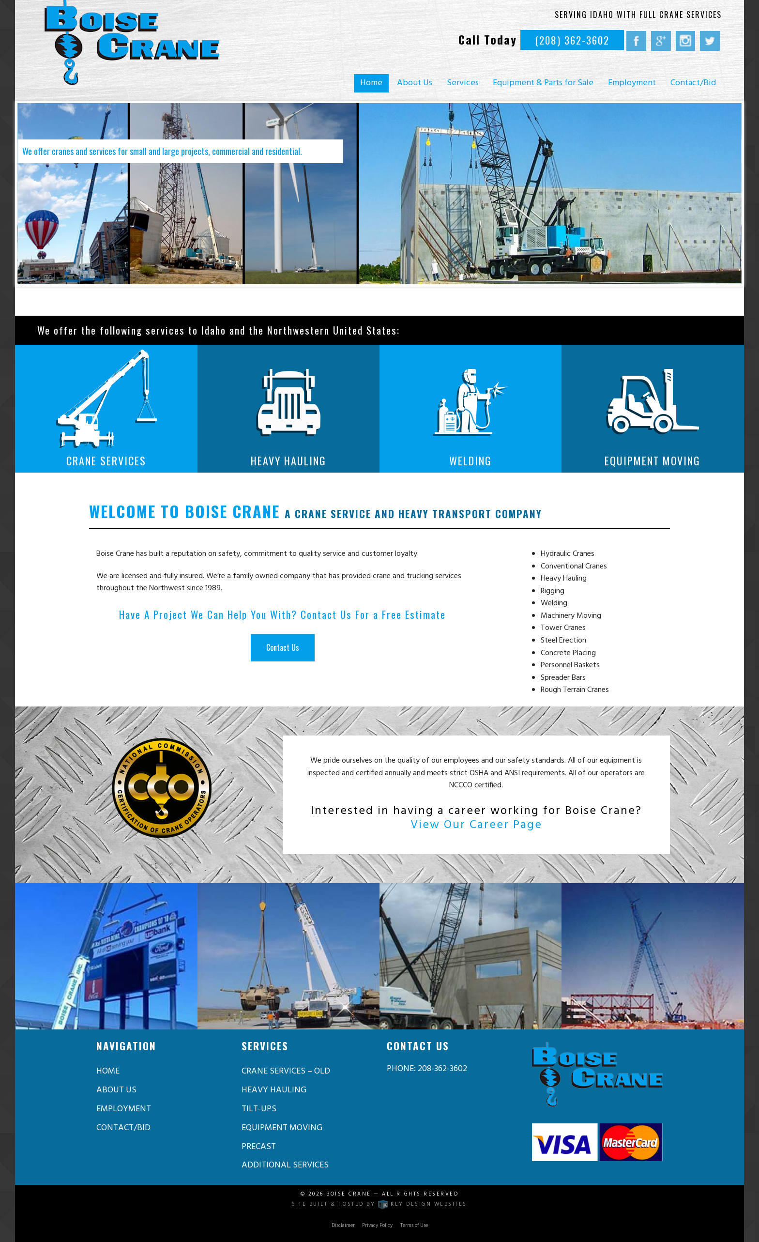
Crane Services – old (286, 1071)
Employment (632, 83)
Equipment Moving (282, 1128)
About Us (414, 83)
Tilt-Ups (259, 1109)
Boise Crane (348, 1194)
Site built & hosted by (379, 1204)
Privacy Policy (377, 1226)
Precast (259, 1147)
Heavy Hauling (274, 1090)
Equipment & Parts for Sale (543, 83)
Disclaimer (343, 1226)
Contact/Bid (693, 83)
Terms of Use (414, 1226)
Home (371, 83)
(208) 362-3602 (572, 39)
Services (463, 83)
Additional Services (285, 1165)
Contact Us (282, 647)
